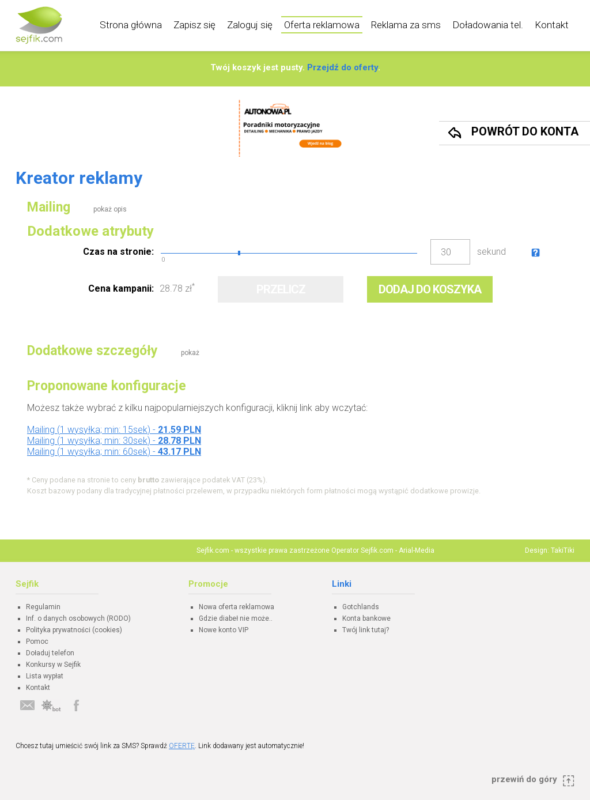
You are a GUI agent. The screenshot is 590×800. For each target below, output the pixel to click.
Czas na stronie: (118, 251)
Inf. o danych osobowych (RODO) (78, 618)
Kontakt (552, 25)
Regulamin (43, 607)
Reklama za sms (406, 25)
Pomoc (37, 641)
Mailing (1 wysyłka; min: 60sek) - (114, 451)
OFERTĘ (182, 746)
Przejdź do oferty (342, 67)
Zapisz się (194, 25)
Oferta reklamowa (322, 25)
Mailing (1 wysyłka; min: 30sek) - (114, 440)
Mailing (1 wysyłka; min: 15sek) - (114, 429)
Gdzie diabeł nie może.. (236, 618)
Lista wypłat (44, 676)
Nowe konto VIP (223, 630)
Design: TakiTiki (549, 550)
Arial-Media (416, 550)
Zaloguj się (250, 25)
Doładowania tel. (487, 25)
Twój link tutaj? (365, 630)
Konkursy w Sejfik (53, 665)
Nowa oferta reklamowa (236, 607)
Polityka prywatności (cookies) (74, 630)
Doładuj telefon (50, 653)
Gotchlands (360, 607)
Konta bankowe (366, 618)
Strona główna (131, 25)
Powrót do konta (524, 131)
